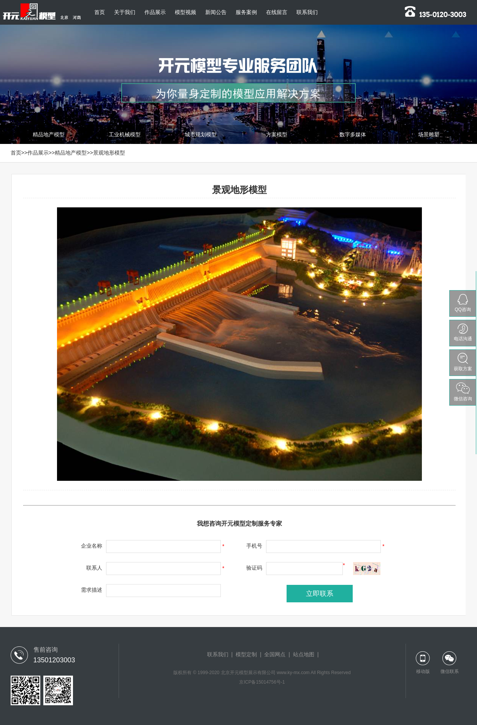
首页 (99, 12)
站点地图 (303, 654)
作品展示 (155, 12)
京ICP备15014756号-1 (262, 682)
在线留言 (276, 12)
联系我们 (307, 12)
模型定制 (246, 654)
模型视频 (185, 12)
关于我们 (124, 12)
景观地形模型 (109, 153)
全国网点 (274, 654)
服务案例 (246, 12)
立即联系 (319, 593)
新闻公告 (216, 12)
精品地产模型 (71, 153)
